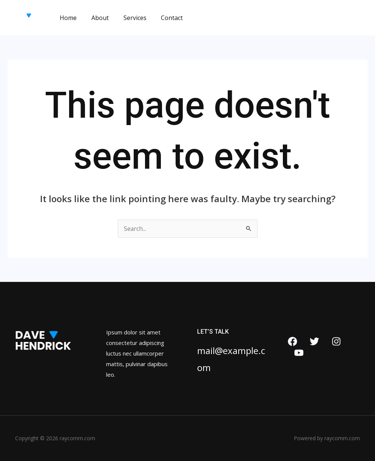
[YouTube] (299, 352)
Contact (163, 18)
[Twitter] (314, 341)
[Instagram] (336, 341)
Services (128, 18)
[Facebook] (292, 341)
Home (67, 18)
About (96, 18)
